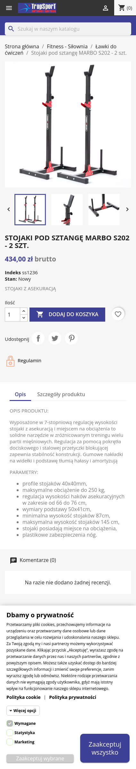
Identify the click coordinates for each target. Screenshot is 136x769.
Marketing (24, 742)
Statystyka (24, 732)
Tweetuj (54, 338)
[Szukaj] (68, 28)
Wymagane (25, 723)
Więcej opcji (24, 710)
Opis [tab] (20, 394)
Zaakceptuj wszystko (105, 748)
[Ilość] (12, 315)
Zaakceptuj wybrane (40, 758)
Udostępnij (38, 338)
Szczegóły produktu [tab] (61, 394)
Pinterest (71, 338)
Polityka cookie (23, 697)
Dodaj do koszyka (67, 314)
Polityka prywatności (72, 697)
